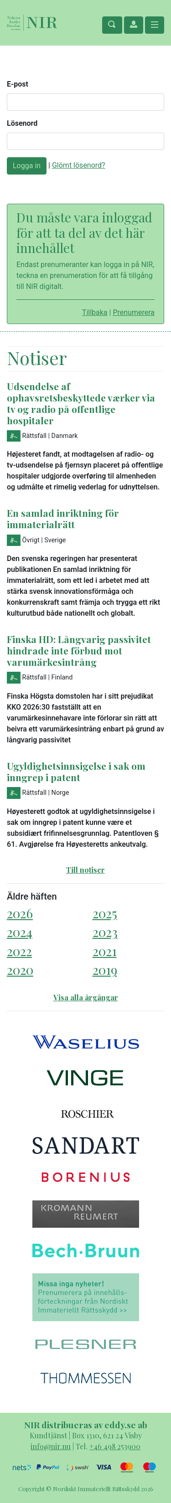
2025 (105, 913)
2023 (105, 931)
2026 (20, 913)
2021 (105, 950)
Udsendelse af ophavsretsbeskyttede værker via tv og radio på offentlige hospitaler (81, 403)
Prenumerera (134, 312)
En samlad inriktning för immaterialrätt (63, 518)
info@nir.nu (51, 1446)
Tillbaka (95, 312)
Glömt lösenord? (78, 165)
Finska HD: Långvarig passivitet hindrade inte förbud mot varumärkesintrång (79, 650)
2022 (19, 950)
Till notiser (85, 870)
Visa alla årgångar (85, 997)
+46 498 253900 (114, 1446)
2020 (20, 969)
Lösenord (22, 123)
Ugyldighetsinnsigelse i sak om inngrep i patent (76, 771)
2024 (19, 931)
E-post (17, 84)
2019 (105, 969)
